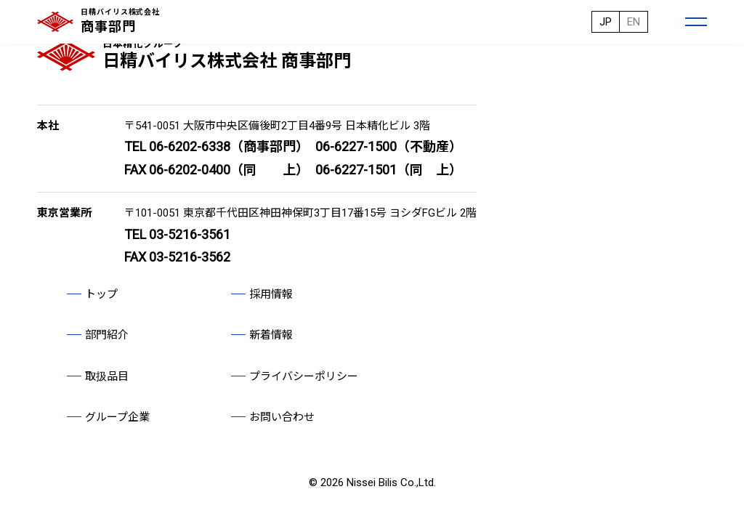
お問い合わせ (282, 417)
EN (633, 21)
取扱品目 (107, 376)
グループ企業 (117, 417)
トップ (101, 294)
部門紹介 (107, 335)
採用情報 (271, 294)
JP (605, 21)
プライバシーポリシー (303, 376)
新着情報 (271, 335)
